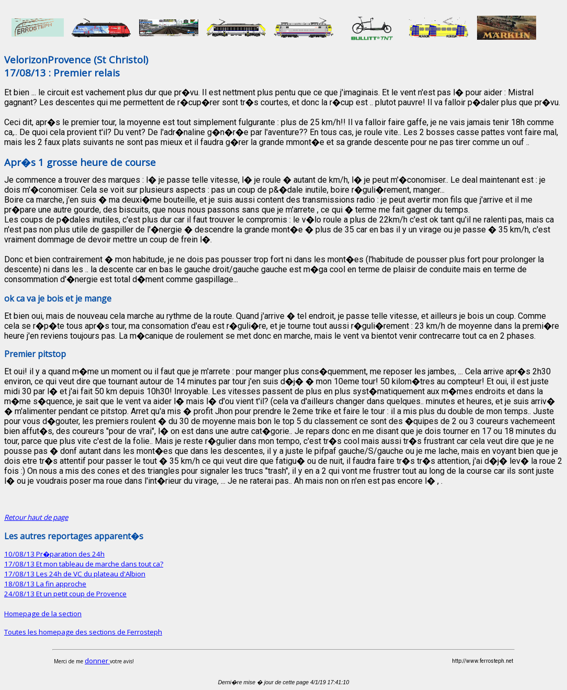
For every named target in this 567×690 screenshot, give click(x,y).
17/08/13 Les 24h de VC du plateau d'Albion (74, 573)
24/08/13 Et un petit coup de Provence (65, 593)
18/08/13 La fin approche (45, 583)
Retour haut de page (36, 517)
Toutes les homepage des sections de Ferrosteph (83, 632)
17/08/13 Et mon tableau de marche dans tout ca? (83, 564)
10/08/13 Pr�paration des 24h (54, 554)
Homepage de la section (43, 613)
